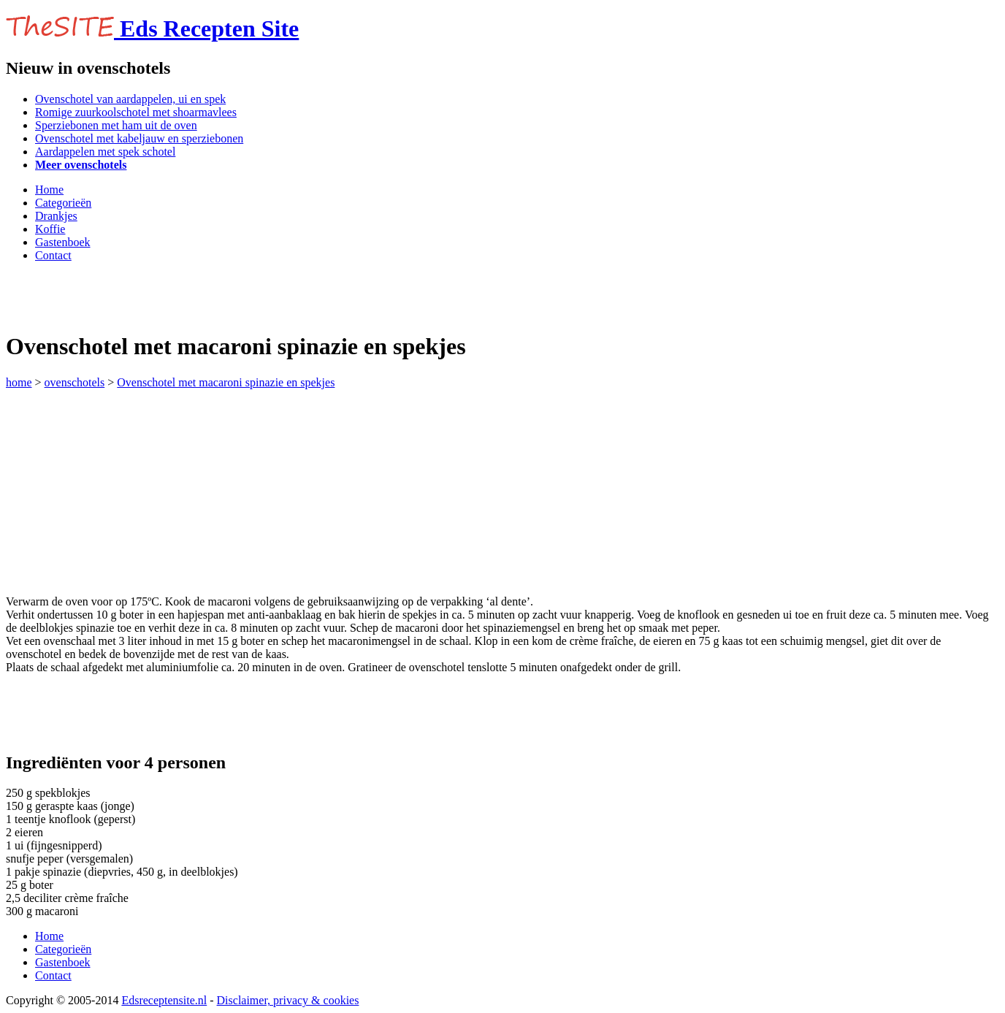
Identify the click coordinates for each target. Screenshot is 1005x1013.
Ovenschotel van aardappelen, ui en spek (130, 99)
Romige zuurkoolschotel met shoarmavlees (136, 112)
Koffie (50, 229)
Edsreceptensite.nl (164, 1000)
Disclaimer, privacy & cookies (288, 1000)
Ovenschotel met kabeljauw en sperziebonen (139, 138)
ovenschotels (75, 382)
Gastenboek (63, 242)
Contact (53, 255)
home (19, 382)
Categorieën (63, 202)
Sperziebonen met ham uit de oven (116, 125)
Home (49, 189)
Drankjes (56, 216)
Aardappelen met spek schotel (105, 151)
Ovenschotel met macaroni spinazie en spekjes (226, 382)
